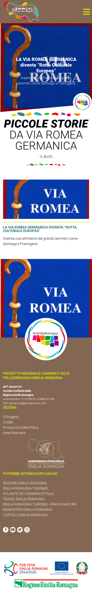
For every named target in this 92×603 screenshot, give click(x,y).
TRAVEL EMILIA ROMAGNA (24, 499)
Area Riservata (14, 433)
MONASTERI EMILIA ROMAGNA (27, 510)
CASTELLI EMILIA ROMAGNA (25, 515)
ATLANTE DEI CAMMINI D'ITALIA (28, 494)
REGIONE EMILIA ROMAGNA (25, 483)
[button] (86, 12)
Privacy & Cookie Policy (21, 427)
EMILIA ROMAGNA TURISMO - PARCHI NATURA (40, 504)
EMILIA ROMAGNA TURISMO (25, 488)
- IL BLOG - (46, 156)
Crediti (8, 422)
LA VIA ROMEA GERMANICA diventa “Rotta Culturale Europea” (46, 65)
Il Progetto (11, 417)
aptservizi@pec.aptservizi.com (27, 403)
